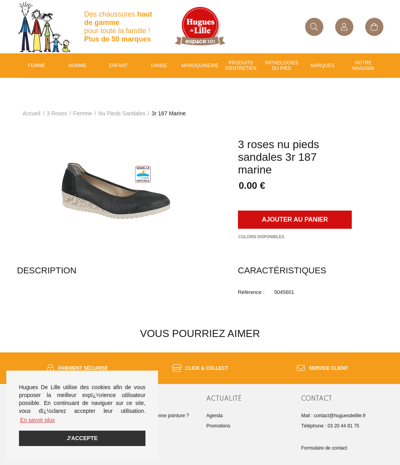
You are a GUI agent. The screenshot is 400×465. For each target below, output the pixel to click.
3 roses (57, 113)
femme (82, 113)
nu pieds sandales (121, 113)
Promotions (218, 426)
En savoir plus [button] (37, 420)
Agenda (214, 415)
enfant (118, 65)
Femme (36, 65)
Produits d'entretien (241, 65)
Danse (159, 65)
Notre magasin (363, 65)
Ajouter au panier (295, 219)
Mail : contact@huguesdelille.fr (333, 415)
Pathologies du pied (281, 65)
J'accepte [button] (82, 438)
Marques (323, 65)
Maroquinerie (200, 65)
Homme (77, 65)
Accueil (31, 113)
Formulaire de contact (324, 448)
